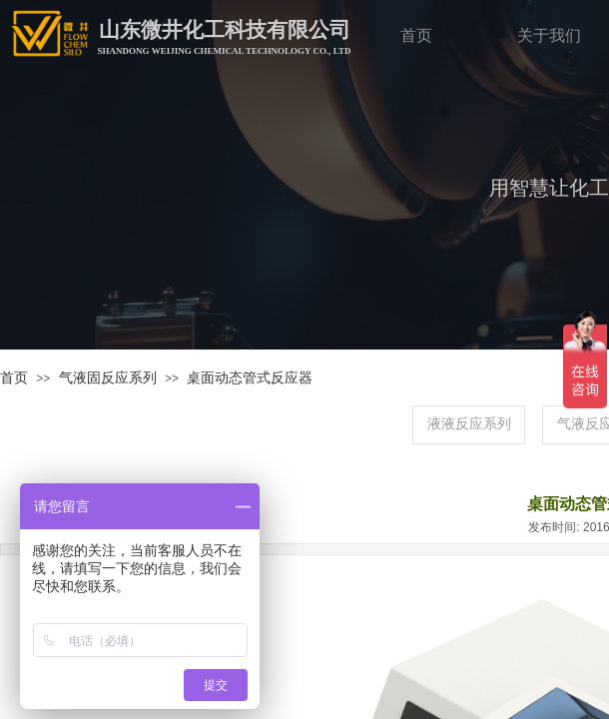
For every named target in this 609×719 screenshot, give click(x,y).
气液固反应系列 (108, 377)
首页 (14, 377)
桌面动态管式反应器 (249, 377)
